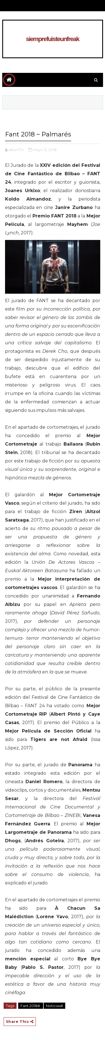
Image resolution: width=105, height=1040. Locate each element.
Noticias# (54, 1005)
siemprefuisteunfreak (52, 38)
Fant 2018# (30, 1005)
